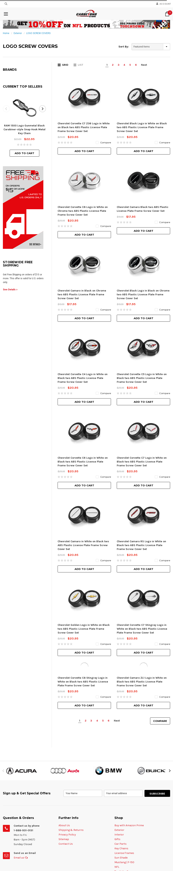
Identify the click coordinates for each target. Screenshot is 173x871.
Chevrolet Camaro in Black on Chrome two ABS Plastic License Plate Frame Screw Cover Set (82, 263)
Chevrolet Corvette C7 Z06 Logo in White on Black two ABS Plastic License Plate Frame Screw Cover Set (84, 127)
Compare (160, 567)
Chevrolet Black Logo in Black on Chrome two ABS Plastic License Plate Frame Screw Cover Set (143, 263)
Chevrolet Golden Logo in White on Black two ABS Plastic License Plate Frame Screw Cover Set (84, 475)
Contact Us (66, 690)
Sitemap (64, 685)
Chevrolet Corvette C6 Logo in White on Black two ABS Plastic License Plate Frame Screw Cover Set (83, 369)
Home (6, 33)
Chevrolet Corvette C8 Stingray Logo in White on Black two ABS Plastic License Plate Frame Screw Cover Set (83, 527)
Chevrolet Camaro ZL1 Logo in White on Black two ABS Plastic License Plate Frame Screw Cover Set (142, 527)
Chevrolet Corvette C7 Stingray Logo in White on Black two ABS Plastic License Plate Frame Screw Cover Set (142, 475)
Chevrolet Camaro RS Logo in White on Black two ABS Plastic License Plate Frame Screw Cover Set (141, 422)
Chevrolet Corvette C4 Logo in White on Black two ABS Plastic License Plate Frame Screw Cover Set (82, 316)
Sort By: (123, 46)
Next (144, 64)
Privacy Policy (67, 681)
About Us (64, 671)
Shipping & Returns (71, 676)
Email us (21, 704)
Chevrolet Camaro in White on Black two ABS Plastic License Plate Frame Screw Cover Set (83, 422)
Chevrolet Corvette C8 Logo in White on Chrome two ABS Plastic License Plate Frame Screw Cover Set (83, 210)
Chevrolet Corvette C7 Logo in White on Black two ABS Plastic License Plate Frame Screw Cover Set (142, 369)
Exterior (18, 33)
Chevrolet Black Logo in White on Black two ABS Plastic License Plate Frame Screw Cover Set (142, 127)
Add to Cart (24, 153)
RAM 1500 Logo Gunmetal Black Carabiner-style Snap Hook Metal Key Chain (24, 129)
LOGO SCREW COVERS (38, 33)
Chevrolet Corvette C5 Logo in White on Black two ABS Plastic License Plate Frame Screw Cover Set (142, 316)
